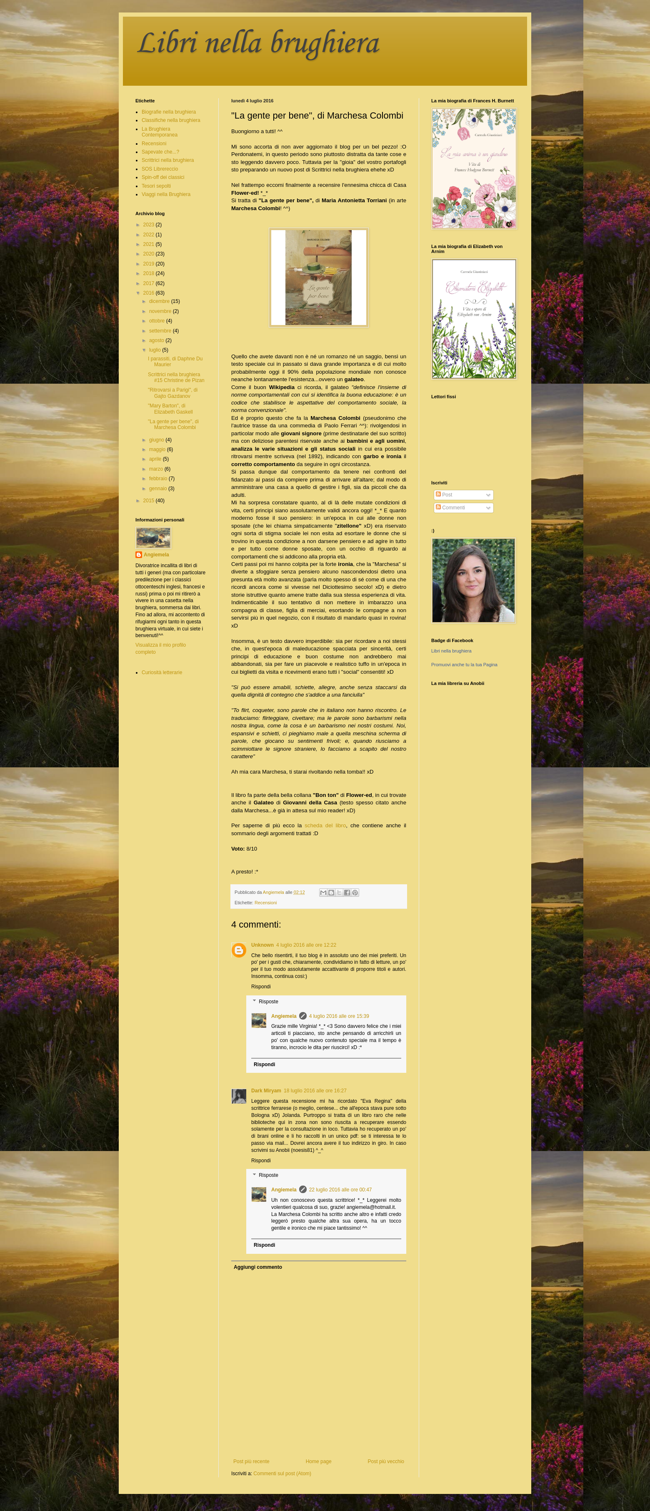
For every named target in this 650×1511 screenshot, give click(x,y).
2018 (149, 273)
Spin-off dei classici (163, 177)
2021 (149, 244)
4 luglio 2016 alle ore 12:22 (306, 945)
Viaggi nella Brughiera (166, 194)
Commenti (450, 508)
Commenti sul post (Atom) (282, 1473)
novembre (161, 311)
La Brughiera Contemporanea (160, 132)
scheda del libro (325, 825)
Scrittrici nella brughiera (168, 160)
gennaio (158, 488)
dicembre (160, 301)
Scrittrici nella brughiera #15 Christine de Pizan (176, 377)
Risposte (268, 1002)
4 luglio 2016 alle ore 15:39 (339, 1016)
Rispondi (261, 987)
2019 (149, 264)
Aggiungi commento (258, 1267)
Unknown (262, 945)
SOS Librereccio (160, 169)
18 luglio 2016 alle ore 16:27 (315, 1091)
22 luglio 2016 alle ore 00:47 (340, 1190)
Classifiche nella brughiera (171, 120)
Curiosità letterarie (162, 672)
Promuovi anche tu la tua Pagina (464, 664)
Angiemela (284, 1016)
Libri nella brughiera (256, 44)
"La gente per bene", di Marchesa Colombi (173, 424)
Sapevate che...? (160, 152)
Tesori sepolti (156, 186)
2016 (149, 293)
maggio (158, 449)
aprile (156, 459)
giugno (157, 440)
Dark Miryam (266, 1091)
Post (444, 495)
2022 (149, 235)
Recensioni (266, 902)
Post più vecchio (386, 1461)
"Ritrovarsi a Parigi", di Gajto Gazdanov (173, 393)
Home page (319, 1461)
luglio (155, 350)
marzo (157, 469)
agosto (157, 340)
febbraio (159, 478)
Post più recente (251, 1461)
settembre (161, 331)
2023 (149, 225)
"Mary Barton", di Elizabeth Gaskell (170, 408)
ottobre (157, 321)
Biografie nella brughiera (169, 112)
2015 (149, 501)
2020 (149, 254)
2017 (149, 283)
